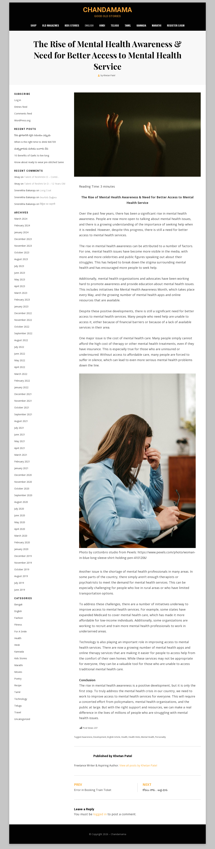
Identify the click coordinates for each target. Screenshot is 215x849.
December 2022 (23, 315)
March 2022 (20, 376)
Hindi (102, 27)
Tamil (128, 27)
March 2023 (20, 295)
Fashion (18, 620)
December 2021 (23, 396)
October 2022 (21, 329)
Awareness (87, 739)
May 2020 (19, 525)
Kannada (141, 27)
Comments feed (23, 116)
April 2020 (19, 531)
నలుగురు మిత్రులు (48, 200)
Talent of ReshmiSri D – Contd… (41, 179)
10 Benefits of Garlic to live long (31, 158)
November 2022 (23, 322)
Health (124, 739)
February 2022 (22, 383)
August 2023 (21, 261)
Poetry (18, 681)
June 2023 (19, 275)
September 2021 (23, 417)
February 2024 (22, 228)
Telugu (115, 27)
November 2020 (23, 484)
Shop (33, 27)
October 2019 (21, 572)
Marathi (156, 27)
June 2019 (19, 592)
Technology (20, 701)
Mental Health (147, 739)
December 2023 (23, 241)
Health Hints (134, 739)
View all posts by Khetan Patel (138, 768)
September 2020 (23, 498)
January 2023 (21, 309)
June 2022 (19, 356)
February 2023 (22, 302)
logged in (100, 817)
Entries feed (20, 109)
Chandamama (107, 11)
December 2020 (23, 477)
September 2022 (23, 336)
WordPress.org (22, 123)
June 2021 (19, 437)
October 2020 (21, 491)
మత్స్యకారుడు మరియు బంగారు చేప (31, 151)
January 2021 (21, 470)
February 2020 (22, 545)
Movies (18, 674)
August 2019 (21, 578)
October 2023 (21, 255)
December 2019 (23, 558)
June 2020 (19, 518)
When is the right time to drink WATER (35, 144)
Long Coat (45, 193)
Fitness (18, 627)
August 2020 (21, 504)
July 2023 (19, 268)
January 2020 (21, 552)
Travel (17, 715)
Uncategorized (22, 721)
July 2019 (19, 585)
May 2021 (19, 444)
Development (99, 739)
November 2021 (23, 403)
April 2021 (19, 450)
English (89, 27)
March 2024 (20, 221)
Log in (17, 102)
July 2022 (19, 349)
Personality (160, 739)
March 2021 (20, 457)
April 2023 (19, 288)
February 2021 (22, 464)
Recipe (18, 688)
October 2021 (21, 410)
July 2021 (19, 430)
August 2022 (21, 342)
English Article (113, 739)
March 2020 (20, 538)
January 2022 (21, 390)
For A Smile (20, 634)
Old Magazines (50, 27)
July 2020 (19, 511)
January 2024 (21, 235)
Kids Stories (72, 27)
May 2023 (19, 282)
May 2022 (19, 363)
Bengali (18, 607)
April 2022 (19, 369)
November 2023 (23, 248)
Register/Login (175, 27)
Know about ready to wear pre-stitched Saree (39, 164)
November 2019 (23, 565)
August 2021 (21, 423)
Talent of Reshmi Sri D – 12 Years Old (44, 186)
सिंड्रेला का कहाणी (47, 206)
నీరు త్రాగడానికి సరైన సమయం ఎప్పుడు (32, 137)
